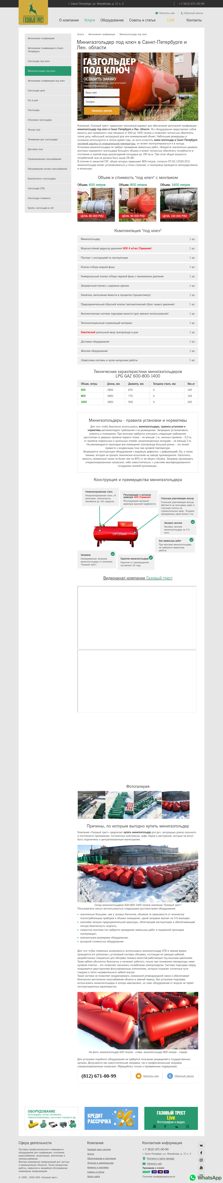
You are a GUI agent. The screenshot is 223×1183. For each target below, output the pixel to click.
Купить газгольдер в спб (41, 208)
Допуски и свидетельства (100, 1163)
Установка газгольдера (40, 120)
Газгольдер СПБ (36, 188)
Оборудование (112, 20)
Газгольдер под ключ (39, 61)
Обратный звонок (193, 13)
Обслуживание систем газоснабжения (47, 169)
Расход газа (34, 129)
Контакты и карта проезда (160, 1158)
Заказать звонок (102, 111)
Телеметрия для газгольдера (43, 139)
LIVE (171, 20)
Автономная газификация (41, 38)
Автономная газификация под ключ (46, 80)
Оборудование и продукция (101, 1158)
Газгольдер (33, 110)
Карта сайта (93, 1176)
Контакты (194, 20)
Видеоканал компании (138, 578)
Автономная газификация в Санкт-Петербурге (46, 50)
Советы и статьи (142, 20)
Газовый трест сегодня (99, 1149)
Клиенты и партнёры (98, 1167)
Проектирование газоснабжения (44, 159)
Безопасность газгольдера (42, 178)
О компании (69, 20)
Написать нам (167, 13)
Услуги (89, 20)
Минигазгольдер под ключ (41, 71)
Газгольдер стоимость (39, 198)
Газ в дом (33, 100)
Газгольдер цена (36, 90)
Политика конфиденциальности (158, 1176)
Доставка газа (35, 149)
